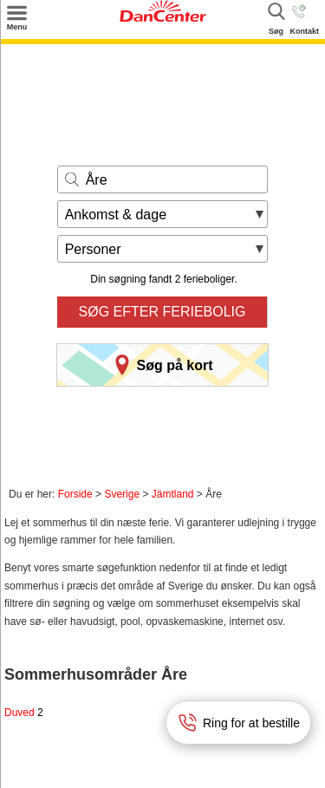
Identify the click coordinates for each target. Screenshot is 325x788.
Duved (23, 713)
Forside (75, 494)
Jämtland (173, 494)
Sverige (122, 494)
